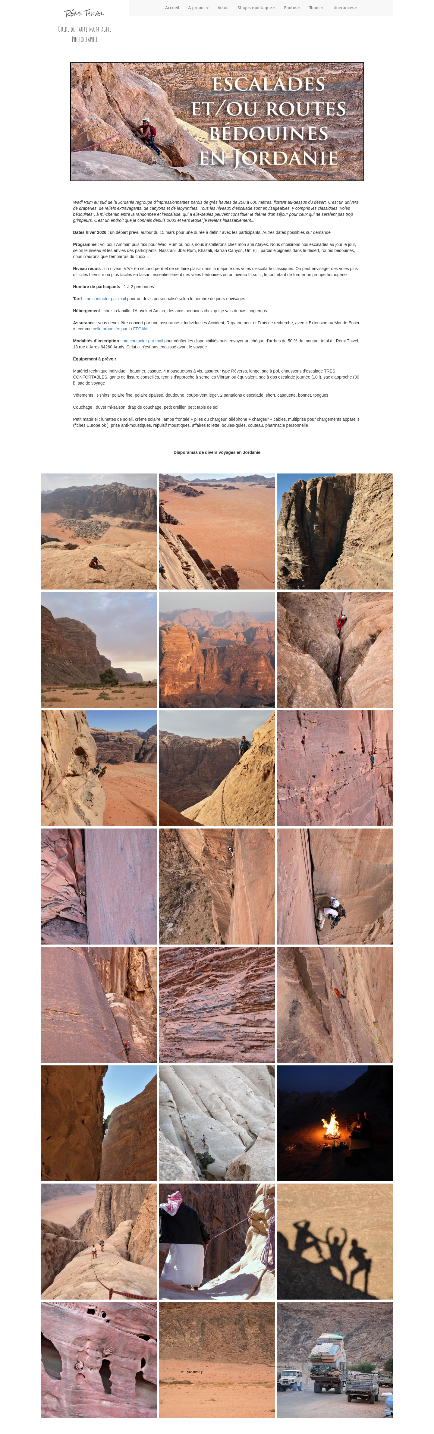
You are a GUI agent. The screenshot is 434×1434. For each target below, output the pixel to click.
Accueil (172, 7)
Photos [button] (292, 7)
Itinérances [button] (344, 7)
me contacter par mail (105, 298)
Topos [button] (316, 7)
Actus (223, 7)
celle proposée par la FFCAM (120, 328)
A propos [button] (198, 7)
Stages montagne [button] (256, 7)
